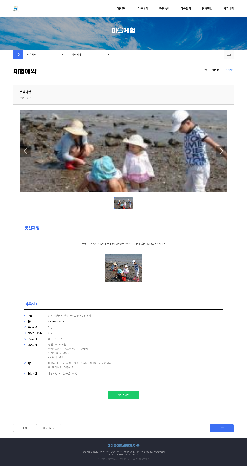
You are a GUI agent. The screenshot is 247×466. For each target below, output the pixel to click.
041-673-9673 (56, 321)
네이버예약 (123, 395)
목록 (222, 428)
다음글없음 (49, 428)
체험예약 (90, 54)
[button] (25, 151)
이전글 (25, 428)
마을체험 (45, 54)
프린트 (229, 54)
